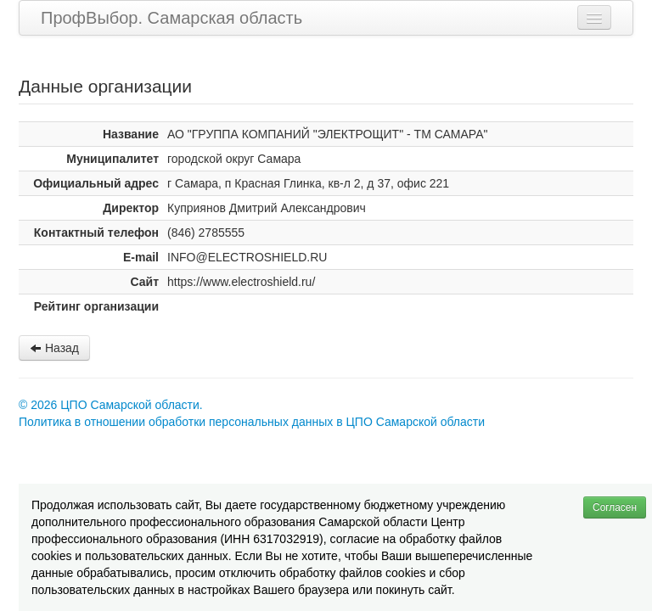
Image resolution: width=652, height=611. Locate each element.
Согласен (615, 507)
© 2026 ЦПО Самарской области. (111, 405)
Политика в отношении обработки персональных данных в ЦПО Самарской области (252, 422)
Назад (54, 348)
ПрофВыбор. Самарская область (171, 17)
